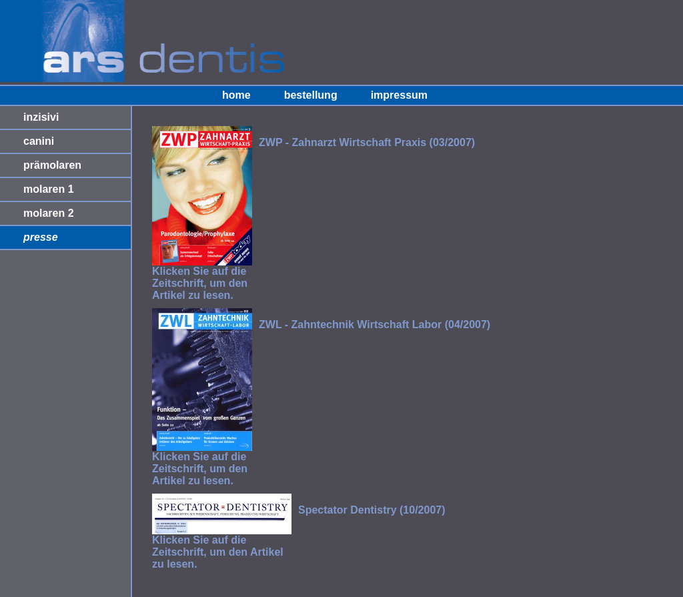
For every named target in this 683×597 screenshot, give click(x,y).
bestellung (310, 95)
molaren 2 (48, 213)
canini (38, 141)
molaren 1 (48, 189)
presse (40, 237)
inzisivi (41, 117)
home (236, 95)
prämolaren (52, 165)
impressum (399, 95)
